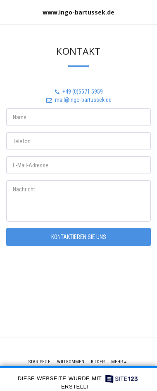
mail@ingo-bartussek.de (78, 100)
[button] (9, 12)
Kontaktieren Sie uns (78, 237)
